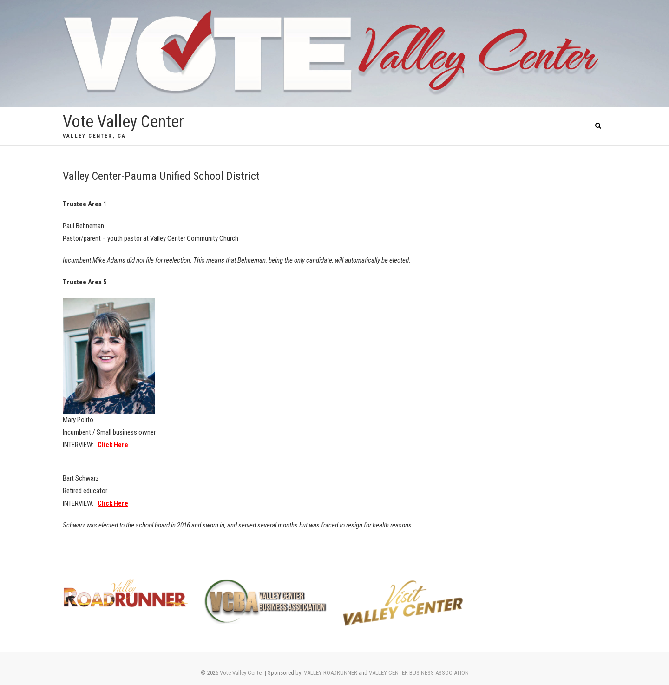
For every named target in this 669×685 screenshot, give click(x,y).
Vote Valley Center (123, 122)
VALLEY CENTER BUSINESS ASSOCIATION (419, 672)
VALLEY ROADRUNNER (330, 672)
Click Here (113, 503)
